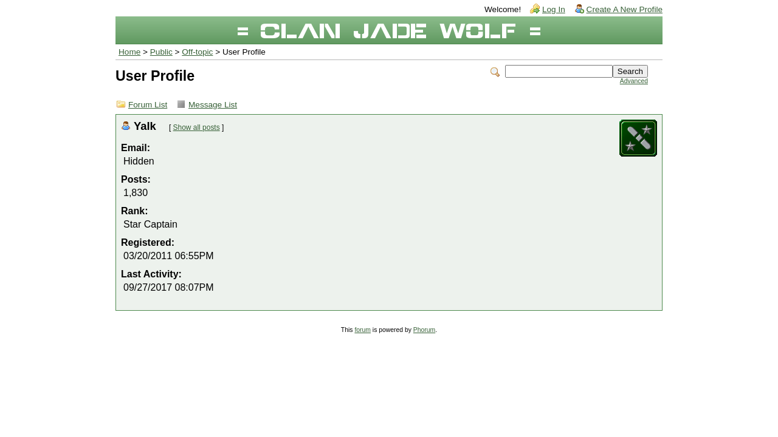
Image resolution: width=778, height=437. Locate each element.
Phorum (424, 330)
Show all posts (196, 127)
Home (129, 51)
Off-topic (197, 51)
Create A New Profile (625, 9)
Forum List (147, 104)
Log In (553, 9)
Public (161, 51)
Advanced (634, 81)
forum (362, 330)
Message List (212, 104)
